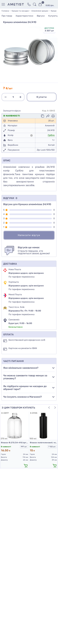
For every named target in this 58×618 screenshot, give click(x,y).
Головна (5, 11)
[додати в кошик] (26, 465)
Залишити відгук (12, 111)
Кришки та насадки (20, 11)
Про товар (7, 16)
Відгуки (41, 16)
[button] (49, 408)
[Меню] (4, 4)
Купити (42, 97)
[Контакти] (29, 4)
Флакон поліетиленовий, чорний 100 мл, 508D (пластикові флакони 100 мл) (43, 443)
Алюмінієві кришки (39, 11)
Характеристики (24, 16)
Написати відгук (29, 235)
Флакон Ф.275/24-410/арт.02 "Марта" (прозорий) (14, 443)
